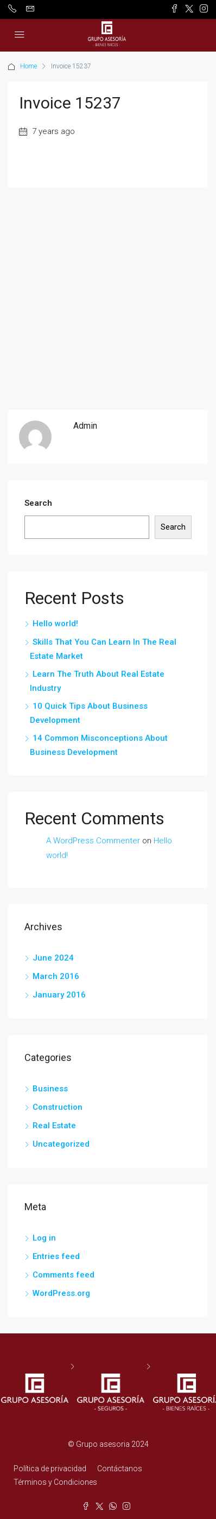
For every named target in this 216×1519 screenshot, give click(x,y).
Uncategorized (61, 1144)
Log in (44, 1238)
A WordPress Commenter (93, 841)
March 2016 (56, 976)
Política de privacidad (50, 1468)
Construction (57, 1107)
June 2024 (53, 958)
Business (50, 1089)
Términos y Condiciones (55, 1482)
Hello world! (55, 623)
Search (38, 503)
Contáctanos (119, 1468)
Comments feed (63, 1275)
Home (28, 66)
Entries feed (56, 1256)
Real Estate (54, 1125)
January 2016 (59, 995)
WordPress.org (61, 1293)
